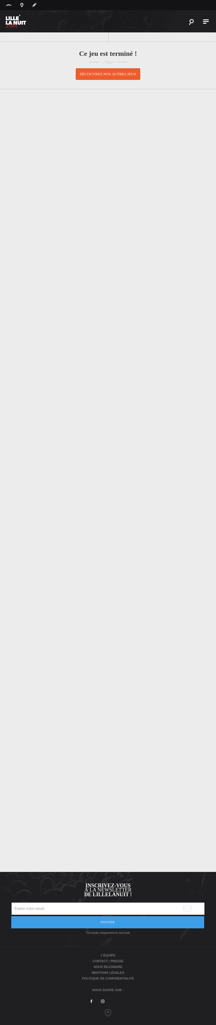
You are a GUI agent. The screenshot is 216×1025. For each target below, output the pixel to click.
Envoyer (108, 922)
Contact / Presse (108, 961)
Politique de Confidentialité (108, 978)
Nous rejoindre (108, 967)
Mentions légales (108, 972)
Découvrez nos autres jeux (108, 74)
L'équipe (108, 955)
